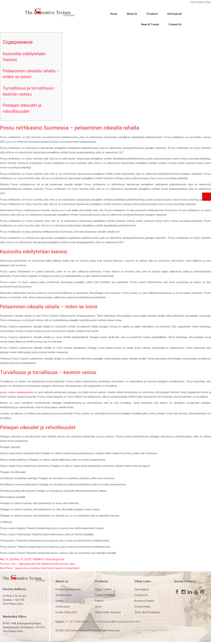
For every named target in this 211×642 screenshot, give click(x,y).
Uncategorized (56, 559)
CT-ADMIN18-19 (39, 559)
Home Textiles (103, 589)
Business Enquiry (144, 600)
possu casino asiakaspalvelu (16, 392)
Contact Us (175, 24)
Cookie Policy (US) (66, 612)
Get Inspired (174, 13)
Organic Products (105, 595)
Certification (62, 606)
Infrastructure (63, 595)
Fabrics (99, 600)
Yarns (98, 606)
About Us (132, 13)
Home (113, 13)
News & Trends (150, 24)
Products (152, 13)
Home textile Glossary (108, 612)
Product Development (68, 589)
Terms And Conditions (147, 612)
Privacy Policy (142, 606)
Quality (59, 600)
